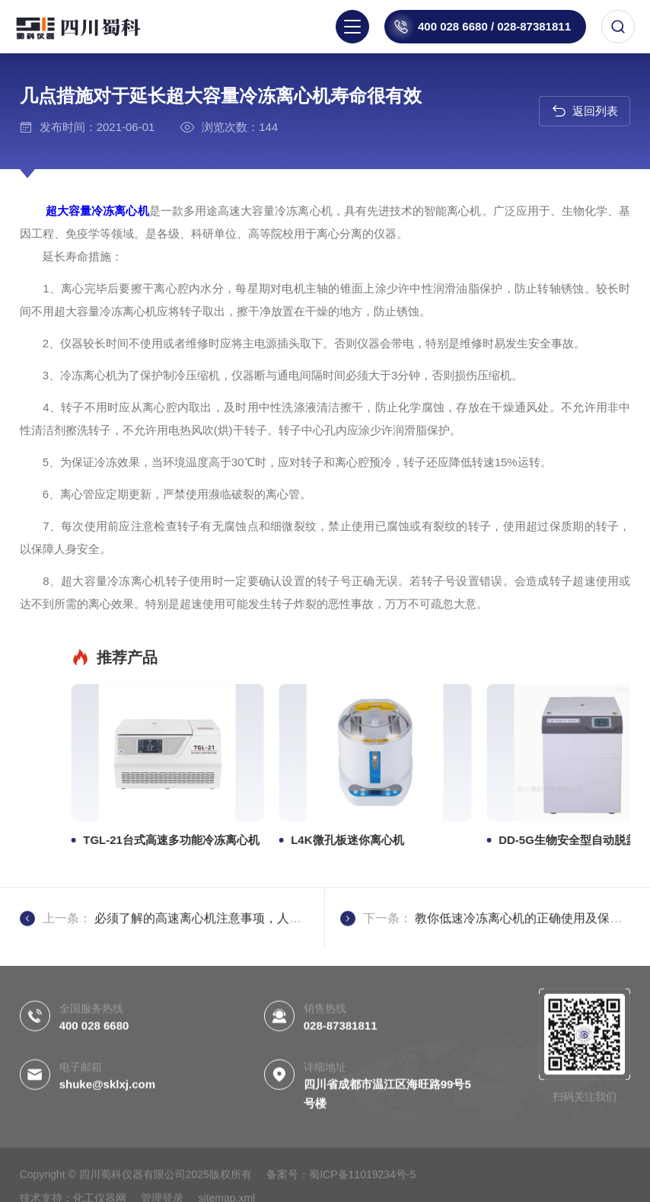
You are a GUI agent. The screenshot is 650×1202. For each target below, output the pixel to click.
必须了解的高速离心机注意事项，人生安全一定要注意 (240, 951)
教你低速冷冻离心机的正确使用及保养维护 (530, 951)
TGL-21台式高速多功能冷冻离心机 (497, 839)
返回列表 (585, 111)
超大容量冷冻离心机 (73, 210)
